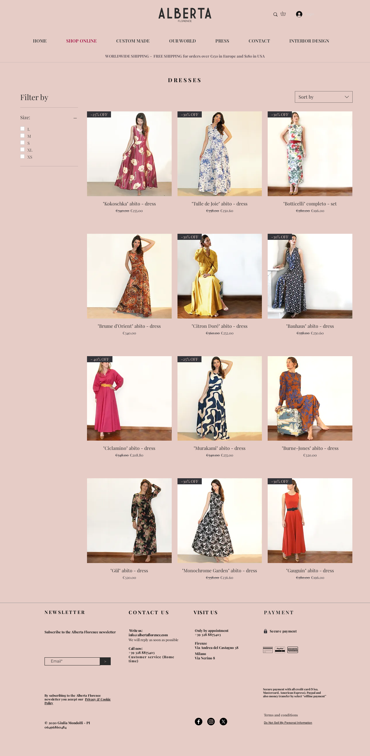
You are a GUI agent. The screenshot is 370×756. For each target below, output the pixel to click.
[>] (105, 661)
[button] (285, 13)
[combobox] (324, 97)
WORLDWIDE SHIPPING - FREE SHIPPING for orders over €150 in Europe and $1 (176, 56)
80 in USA (256, 56)
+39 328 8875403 (142, 652)
